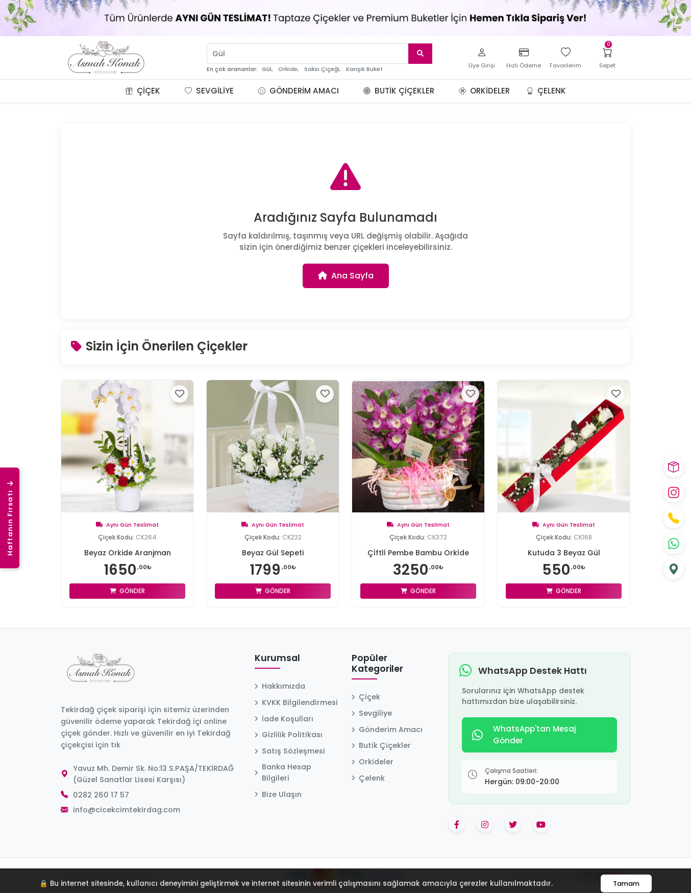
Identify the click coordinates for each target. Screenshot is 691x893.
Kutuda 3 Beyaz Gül (564, 553)
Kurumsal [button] (277, 658)
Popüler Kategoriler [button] (377, 664)
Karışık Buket (364, 69)
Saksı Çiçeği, (322, 69)
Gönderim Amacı (298, 90)
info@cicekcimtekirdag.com (126, 810)
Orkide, (288, 69)
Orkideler (484, 90)
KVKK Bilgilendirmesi (296, 702)
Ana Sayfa (346, 275)
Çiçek (143, 90)
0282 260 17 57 (101, 795)
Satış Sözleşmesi (290, 751)
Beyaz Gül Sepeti (273, 553)
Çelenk (546, 90)
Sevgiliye (209, 90)
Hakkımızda (280, 686)
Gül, (267, 69)
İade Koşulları (284, 719)
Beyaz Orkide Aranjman (127, 553)
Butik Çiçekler (398, 90)
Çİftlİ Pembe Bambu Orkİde (418, 553)
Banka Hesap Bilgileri (283, 772)
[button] (172, 91)
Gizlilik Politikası (289, 735)
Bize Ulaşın (278, 794)
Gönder (127, 590)
